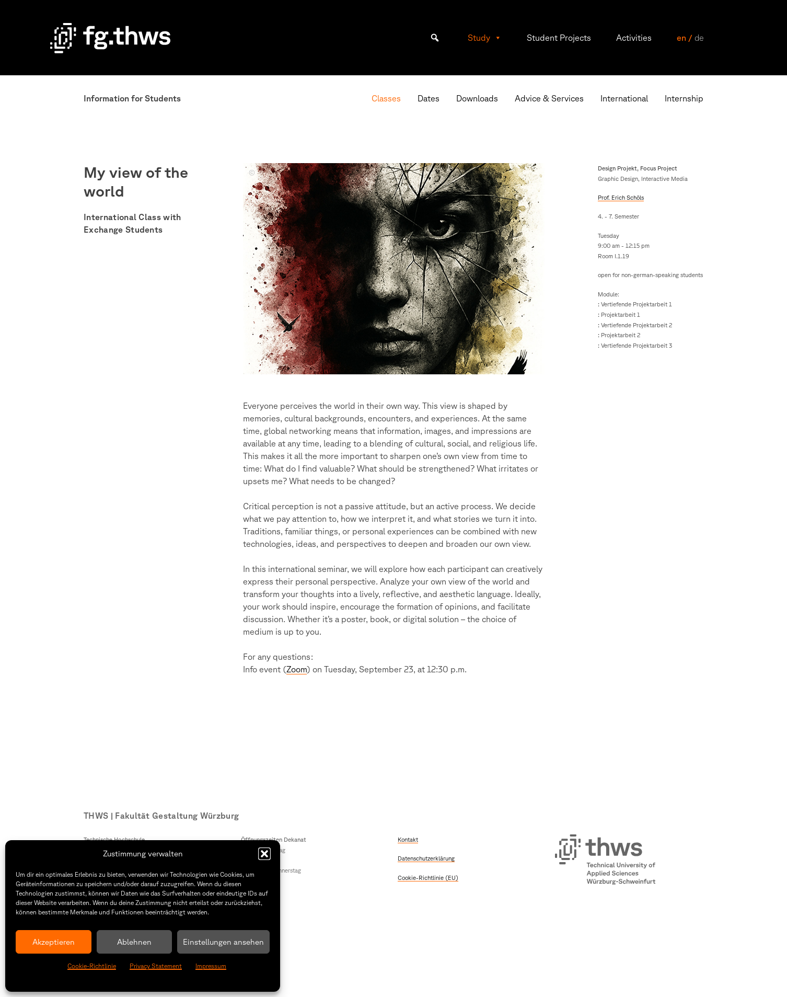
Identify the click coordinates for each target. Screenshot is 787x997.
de (699, 37)
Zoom (296, 669)
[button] (264, 854)
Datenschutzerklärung (426, 858)
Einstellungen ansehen (223, 941)
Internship (684, 98)
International (624, 98)
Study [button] (485, 38)
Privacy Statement (156, 965)
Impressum (210, 965)
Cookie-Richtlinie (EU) (428, 877)
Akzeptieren (53, 941)
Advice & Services (549, 98)
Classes (386, 98)
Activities (634, 37)
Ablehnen (134, 941)
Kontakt (408, 839)
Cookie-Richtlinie (91, 965)
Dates (428, 98)
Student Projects (559, 37)
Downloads (477, 98)
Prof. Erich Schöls (621, 197)
